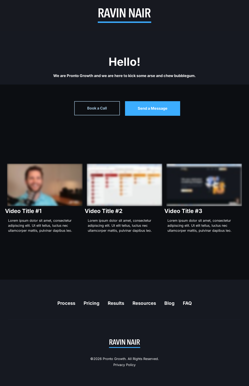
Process (66, 303)
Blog (169, 303)
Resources (144, 303)
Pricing (91, 303)
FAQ (187, 303)
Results (116, 303)
